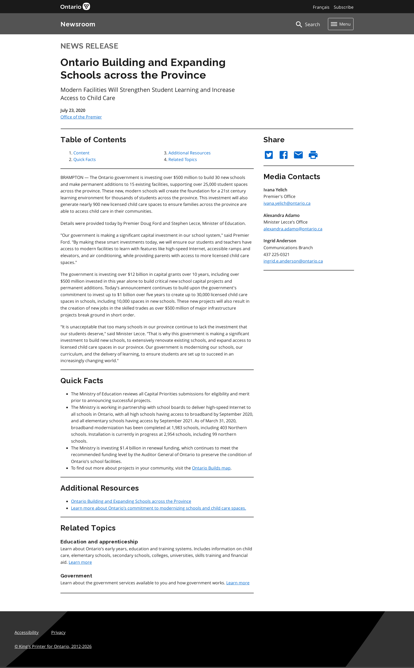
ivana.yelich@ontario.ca (287, 203)
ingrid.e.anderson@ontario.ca (293, 261)
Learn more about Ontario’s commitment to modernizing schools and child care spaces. (158, 508)
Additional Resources (189, 153)
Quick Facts (84, 159)
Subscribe (344, 7)
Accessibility (27, 632)
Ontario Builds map (211, 468)
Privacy (58, 632)
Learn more (80, 562)
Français (321, 7)
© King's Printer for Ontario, (53, 646)
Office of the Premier (81, 117)
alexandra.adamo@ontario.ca (293, 229)
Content (81, 153)
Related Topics (182, 159)
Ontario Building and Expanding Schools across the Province (131, 501)
